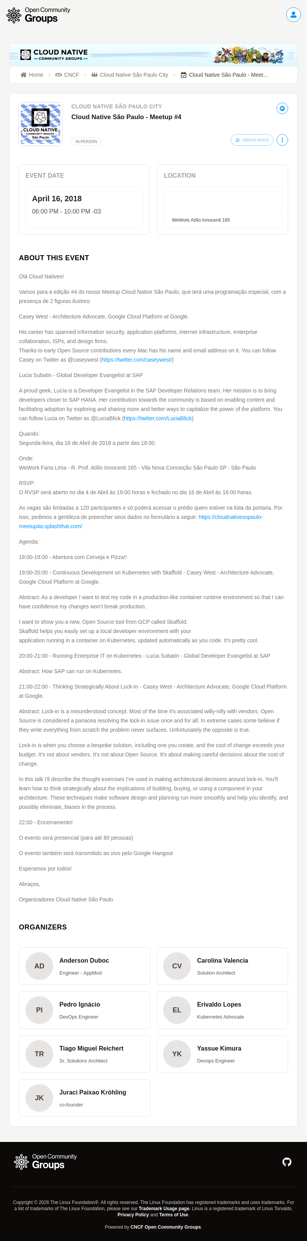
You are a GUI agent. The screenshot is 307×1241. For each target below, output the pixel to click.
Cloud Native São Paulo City (116, 106)
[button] (84, 966)
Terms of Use (173, 1214)
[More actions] (282, 140)
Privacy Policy (133, 1214)
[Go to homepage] (42, 15)
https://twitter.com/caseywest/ (137, 360)
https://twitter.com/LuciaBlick (158, 418)
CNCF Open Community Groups (165, 1227)
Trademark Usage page (164, 1208)
